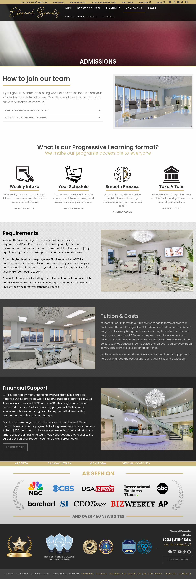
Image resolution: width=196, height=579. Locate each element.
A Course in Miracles (104, 2)
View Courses (73, 208)
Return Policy (153, 573)
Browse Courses (89, 8)
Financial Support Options (26, 117)
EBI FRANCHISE (78, 2)
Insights (171, 573)
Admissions (134, 8)
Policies (101, 573)
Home (68, 8)
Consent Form (178, 559)
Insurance (127, 2)
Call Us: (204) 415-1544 (35, 2)
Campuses (59, 2)
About (152, 8)
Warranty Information (125, 573)
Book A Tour (171, 208)
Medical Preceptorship (80, 16)
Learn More (15, 447)
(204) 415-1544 (177, 539)
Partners (87, 573)
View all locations (136, 463)
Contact (109, 16)
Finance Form (122, 212)
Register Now (24, 208)
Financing (113, 8)
